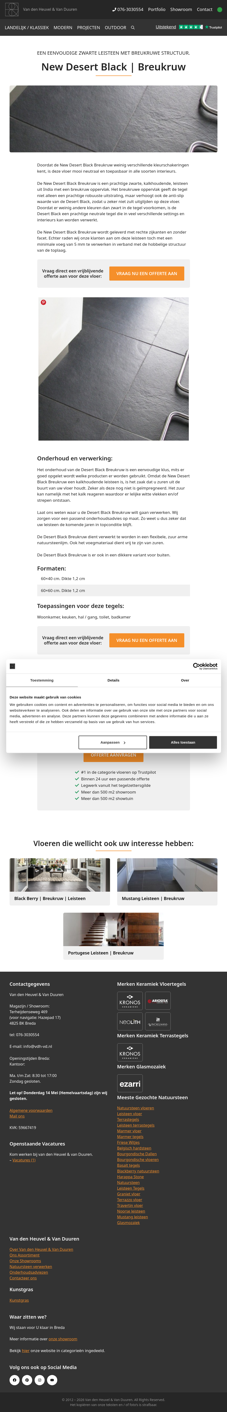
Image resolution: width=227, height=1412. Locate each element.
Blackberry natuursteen (138, 1171)
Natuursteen (128, 1182)
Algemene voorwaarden (31, 1110)
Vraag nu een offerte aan (146, 273)
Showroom (181, 9)
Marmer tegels (130, 1136)
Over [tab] (185, 680)
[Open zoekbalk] (132, 27)
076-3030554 (127, 9)
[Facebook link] (15, 1380)
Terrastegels (128, 1119)
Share (43, 302)
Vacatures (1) (23, 1160)
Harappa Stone (130, 1176)
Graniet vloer (128, 1194)
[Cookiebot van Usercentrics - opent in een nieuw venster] (196, 666)
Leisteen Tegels (131, 1188)
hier (26, 1350)
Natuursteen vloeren (135, 1108)
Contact (204, 9)
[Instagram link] (40, 1380)
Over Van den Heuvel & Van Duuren (41, 1249)
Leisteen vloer (129, 1113)
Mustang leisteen (132, 1217)
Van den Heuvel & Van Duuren (50, 9)
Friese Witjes (128, 1142)
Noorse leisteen (131, 1211)
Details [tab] (114, 680)
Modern (63, 27)
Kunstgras (19, 1300)
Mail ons (17, 1116)
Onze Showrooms (25, 1260)
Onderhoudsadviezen (29, 1272)
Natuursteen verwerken (31, 1266)
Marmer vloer (129, 1131)
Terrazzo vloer (129, 1199)
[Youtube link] (52, 1380)
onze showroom (62, 1339)
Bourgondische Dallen (137, 1153)
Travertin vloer (130, 1205)
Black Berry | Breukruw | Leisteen (50, 898)
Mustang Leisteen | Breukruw (153, 898)
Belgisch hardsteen (134, 1148)
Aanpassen (112, 742)
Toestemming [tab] (42, 680)
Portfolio (157, 9)
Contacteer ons (23, 1278)
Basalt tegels (128, 1165)
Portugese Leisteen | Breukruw (100, 953)
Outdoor (115, 27)
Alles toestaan (183, 742)
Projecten (88, 27)
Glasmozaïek (128, 1222)
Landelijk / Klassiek (27, 27)
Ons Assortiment (25, 1255)
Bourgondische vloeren (138, 1159)
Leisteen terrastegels (136, 1125)
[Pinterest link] (27, 1380)
